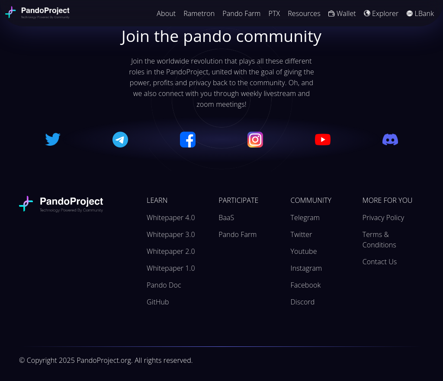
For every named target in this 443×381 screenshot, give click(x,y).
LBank (420, 13)
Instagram (306, 268)
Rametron (199, 13)
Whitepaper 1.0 (171, 268)
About (166, 13)
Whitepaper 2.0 (171, 251)
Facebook (306, 285)
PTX (274, 13)
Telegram (305, 217)
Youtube (304, 251)
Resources (304, 13)
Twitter (301, 234)
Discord (303, 302)
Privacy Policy (383, 217)
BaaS (226, 217)
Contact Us (380, 261)
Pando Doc (164, 285)
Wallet (342, 13)
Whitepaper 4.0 (171, 217)
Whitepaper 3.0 (171, 234)
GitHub (158, 302)
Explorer (381, 13)
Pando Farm (241, 13)
